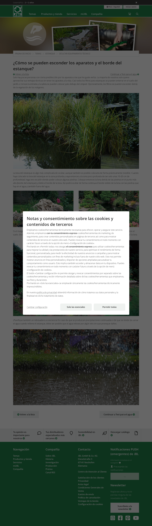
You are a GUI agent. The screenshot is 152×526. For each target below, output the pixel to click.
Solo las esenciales (76, 307)
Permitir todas (109, 307)
